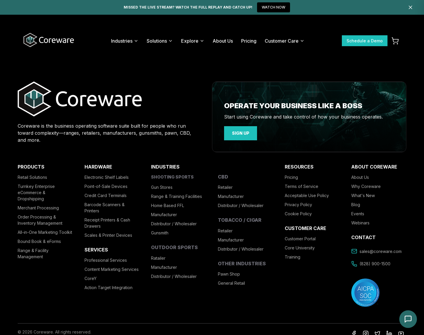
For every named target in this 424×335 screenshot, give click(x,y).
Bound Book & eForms (39, 240)
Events (357, 212)
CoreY (91, 277)
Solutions (160, 41)
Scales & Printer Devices (108, 234)
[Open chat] (408, 319)
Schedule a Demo (365, 40)
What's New (363, 194)
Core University (300, 246)
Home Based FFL (167, 204)
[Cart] (395, 41)
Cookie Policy (298, 212)
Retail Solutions (32, 176)
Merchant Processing (38, 206)
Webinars (360, 221)
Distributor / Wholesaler (174, 222)
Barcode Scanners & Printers (105, 206)
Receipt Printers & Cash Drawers (107, 222)
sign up (238, 132)
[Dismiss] (410, 7)
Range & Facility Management (33, 252)
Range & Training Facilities (176, 195)
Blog (355, 203)
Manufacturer (164, 213)
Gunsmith (159, 231)
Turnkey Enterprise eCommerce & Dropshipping (36, 191)
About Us (223, 41)
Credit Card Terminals (106, 194)
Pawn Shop (229, 272)
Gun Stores (162, 186)
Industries (124, 41)
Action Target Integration (108, 286)
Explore (192, 41)
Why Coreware (366, 185)
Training (292, 256)
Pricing (248, 41)
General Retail (231, 281)
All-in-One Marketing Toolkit (45, 231)
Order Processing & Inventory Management (40, 219)
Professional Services (106, 259)
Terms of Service (301, 185)
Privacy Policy (298, 203)
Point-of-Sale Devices (106, 185)
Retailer (225, 186)
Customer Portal (300, 237)
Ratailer (158, 256)
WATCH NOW (273, 7)
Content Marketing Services (112, 268)
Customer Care (284, 41)
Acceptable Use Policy (307, 194)
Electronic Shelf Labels (107, 176)
